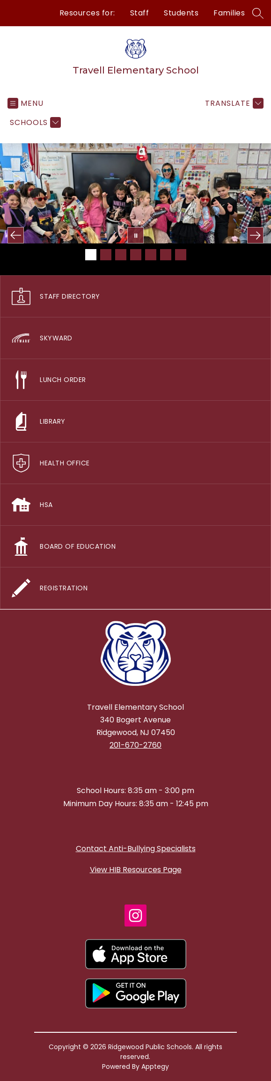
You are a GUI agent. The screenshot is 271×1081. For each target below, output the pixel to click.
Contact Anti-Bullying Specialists (136, 848)
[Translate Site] (233, 103)
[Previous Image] (15, 235)
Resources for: (87, 12)
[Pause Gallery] (135, 235)
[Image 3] (120, 254)
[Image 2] (105, 254)
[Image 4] (135, 254)
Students (181, 12)
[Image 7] (180, 254)
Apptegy (155, 1066)
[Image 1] (90, 254)
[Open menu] (25, 103)
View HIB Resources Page (136, 869)
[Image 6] (165, 254)
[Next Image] (255, 235)
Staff (139, 12)
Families (229, 12)
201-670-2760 (135, 745)
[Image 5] (150, 254)
